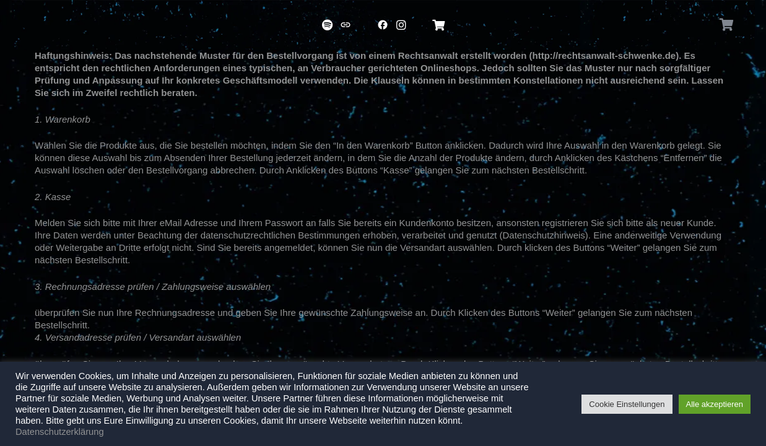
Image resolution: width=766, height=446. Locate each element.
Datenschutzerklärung (59, 432)
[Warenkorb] (727, 25)
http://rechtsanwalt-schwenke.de (604, 55)
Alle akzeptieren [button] (715, 404)
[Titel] (327, 24)
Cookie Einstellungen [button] (626, 404)
